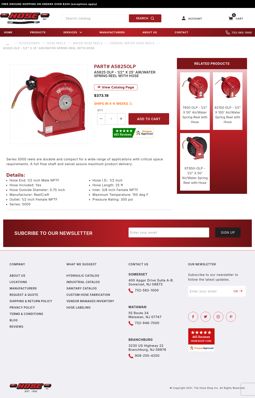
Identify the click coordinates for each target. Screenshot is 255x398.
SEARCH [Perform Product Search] (145, 18)
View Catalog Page (115, 87)
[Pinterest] (231, 317)
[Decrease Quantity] (101, 118)
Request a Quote (24, 294)
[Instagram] (218, 317)
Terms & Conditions (26, 314)
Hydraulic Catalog (83, 275)
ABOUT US (149, 32)
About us (17, 275)
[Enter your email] (168, 232)
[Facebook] (193, 317)
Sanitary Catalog (82, 288)
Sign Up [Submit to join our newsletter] (228, 232)
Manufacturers (23, 288)
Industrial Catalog (83, 282)
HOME (8, 32)
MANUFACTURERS (112, 32)
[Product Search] (94, 18)
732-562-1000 (239, 32)
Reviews (16, 326)
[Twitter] (206, 317)
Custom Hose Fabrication (88, 294)
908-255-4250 (147, 356)
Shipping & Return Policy (31, 301)
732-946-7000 (147, 323)
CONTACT (181, 32)
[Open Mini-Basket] (236, 18)
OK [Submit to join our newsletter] (238, 291)
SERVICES (73, 32)
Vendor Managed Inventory (90, 301)
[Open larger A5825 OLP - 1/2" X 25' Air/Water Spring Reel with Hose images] (49, 104)
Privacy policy (22, 307)
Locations (18, 282)
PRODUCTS (38, 32)
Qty (100, 110)
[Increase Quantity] (121, 118)
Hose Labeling (79, 307)
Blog (14, 320)
